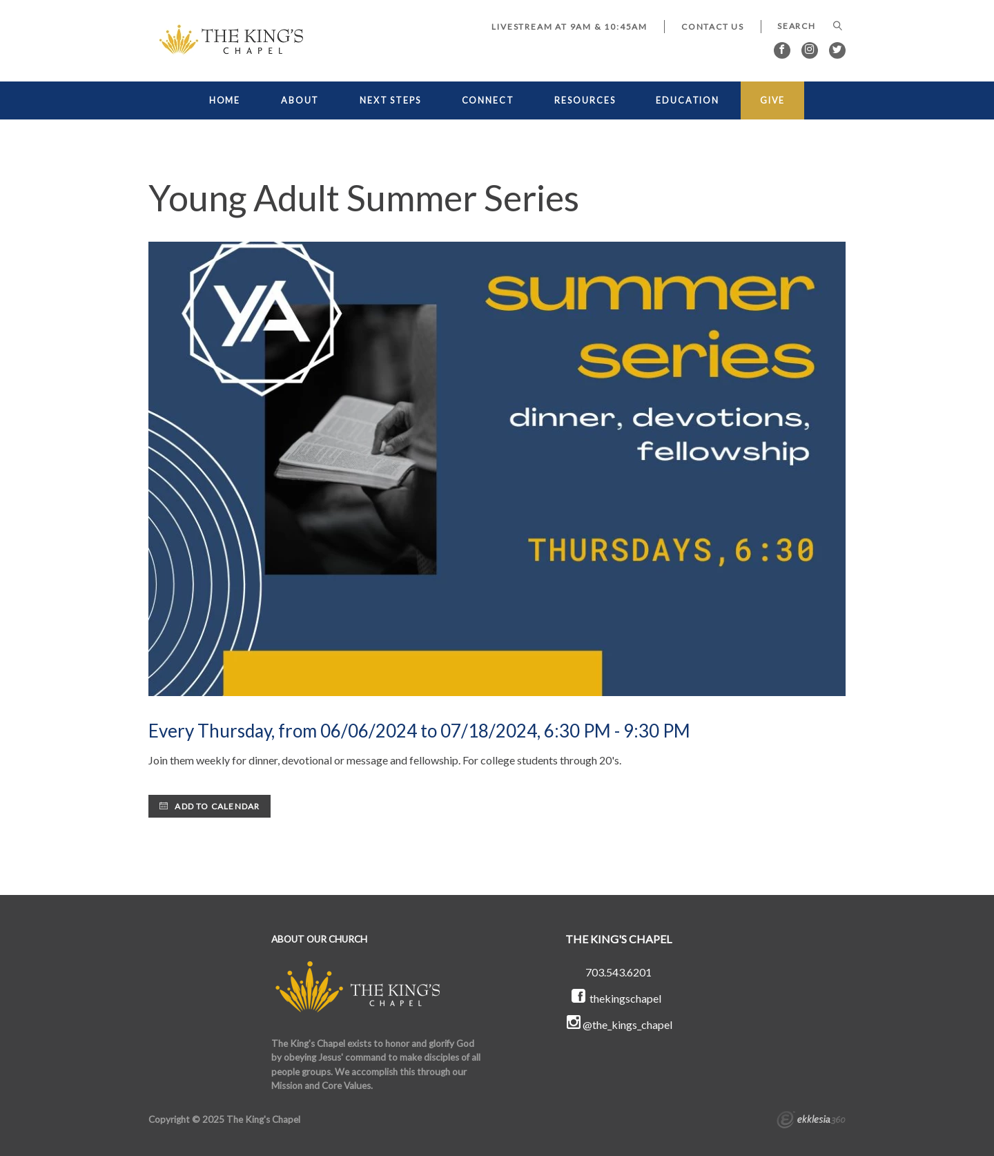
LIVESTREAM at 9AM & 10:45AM (569, 26)
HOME (225, 100)
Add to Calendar (209, 806)
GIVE (773, 100)
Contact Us (712, 26)
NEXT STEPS (390, 100)
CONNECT (488, 100)
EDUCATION (687, 100)
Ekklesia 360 (811, 1121)
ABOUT (300, 100)
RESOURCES (584, 100)
